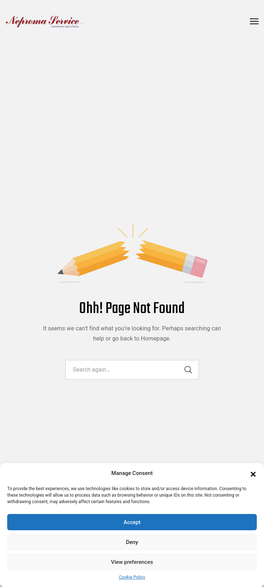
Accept (132, 522)
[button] (253, 473)
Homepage (155, 338)
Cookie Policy (132, 577)
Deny (132, 542)
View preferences (132, 562)
